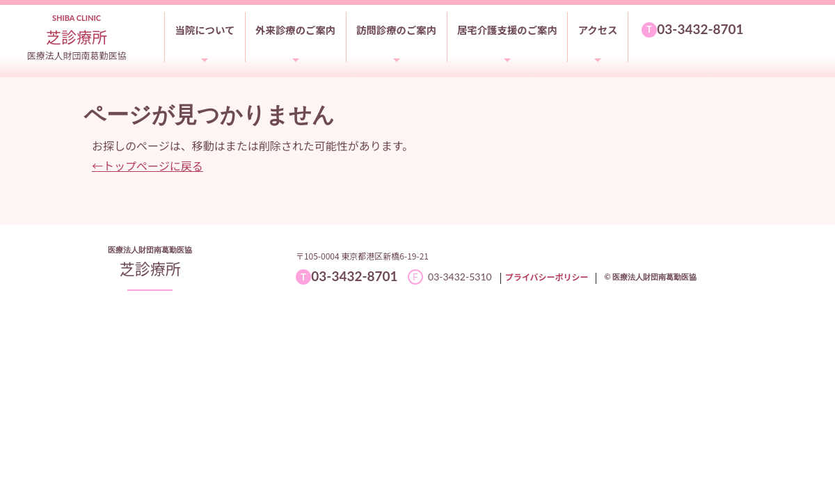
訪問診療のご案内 (396, 29)
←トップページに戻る (147, 165)
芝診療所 (150, 268)
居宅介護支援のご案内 (507, 29)
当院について (204, 29)
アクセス (598, 29)
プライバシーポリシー (547, 277)
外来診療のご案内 (295, 29)
